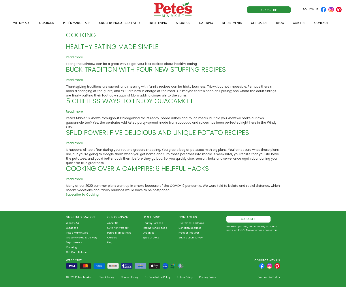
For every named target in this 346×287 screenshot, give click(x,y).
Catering (206, 23)
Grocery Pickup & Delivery (119, 23)
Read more (74, 57)
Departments (232, 23)
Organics (148, 232)
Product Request (189, 232)
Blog (280, 23)
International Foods (155, 228)
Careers (299, 23)
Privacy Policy (207, 277)
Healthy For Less (153, 223)
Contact (321, 23)
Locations (46, 23)
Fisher (276, 277)
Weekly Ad (21, 23)
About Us (183, 23)
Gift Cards (259, 23)
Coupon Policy (129, 277)
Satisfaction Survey (191, 237)
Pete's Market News (119, 232)
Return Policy (185, 277)
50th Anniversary (117, 228)
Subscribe (269, 10)
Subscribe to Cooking (82, 194)
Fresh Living (158, 23)
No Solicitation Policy (157, 277)
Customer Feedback (191, 223)
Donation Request (190, 228)
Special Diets (151, 237)
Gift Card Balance (77, 252)
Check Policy (106, 277)
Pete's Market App (76, 23)
